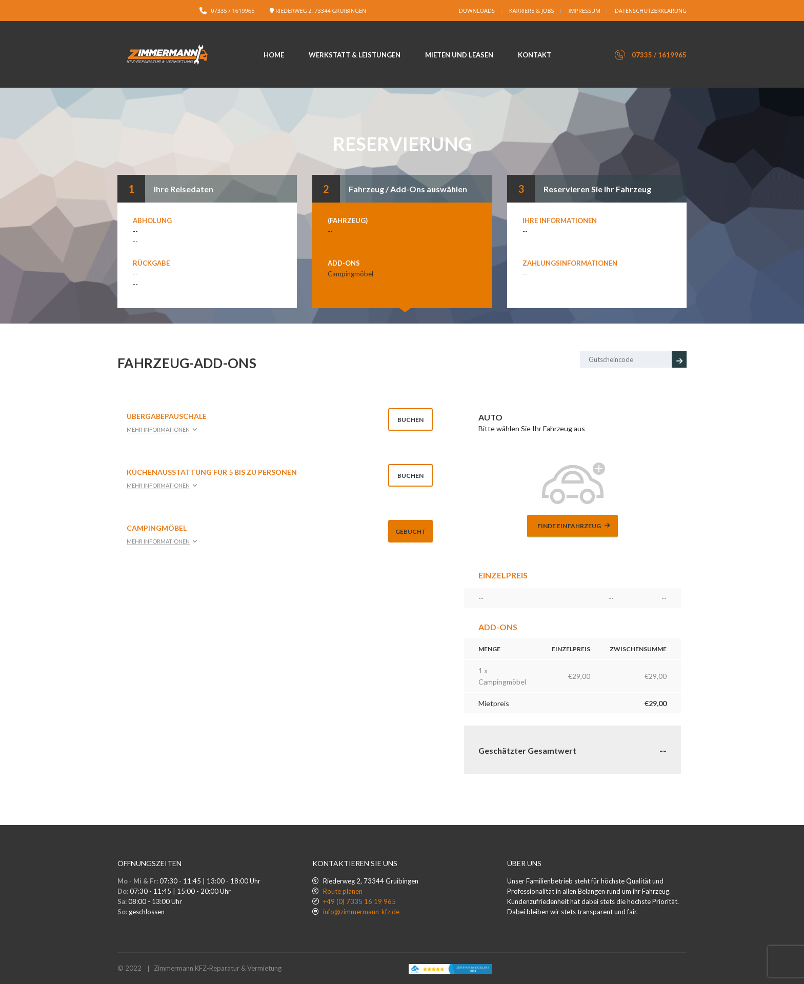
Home (274, 55)
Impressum (584, 10)
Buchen (410, 420)
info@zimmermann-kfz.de (361, 912)
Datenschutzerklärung (651, 10)
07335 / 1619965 (232, 10)
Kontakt (534, 55)
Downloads (477, 10)
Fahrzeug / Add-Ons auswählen (408, 189)
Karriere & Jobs (531, 10)
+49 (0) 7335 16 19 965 (359, 901)
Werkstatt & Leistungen (354, 55)
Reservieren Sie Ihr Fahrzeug (597, 189)
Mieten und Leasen (459, 55)
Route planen (343, 891)
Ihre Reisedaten (183, 189)
